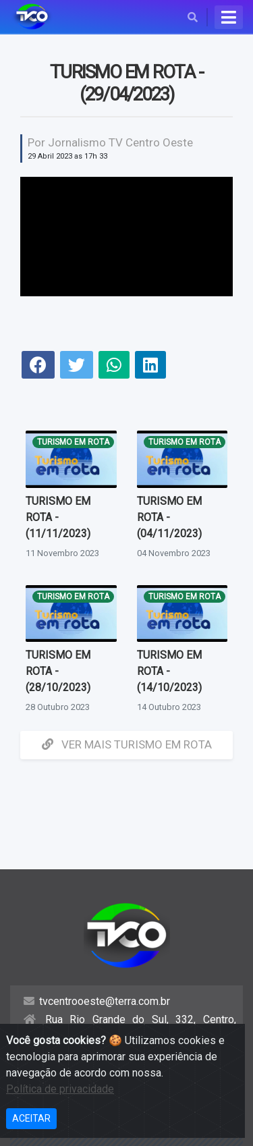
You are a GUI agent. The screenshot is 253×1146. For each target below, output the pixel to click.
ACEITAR (31, 1118)
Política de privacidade (60, 1089)
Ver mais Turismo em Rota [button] (127, 744)
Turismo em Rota (73, 442)
